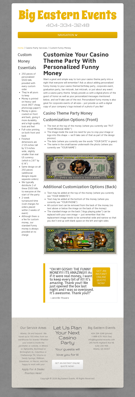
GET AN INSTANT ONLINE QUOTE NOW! (101, 277)
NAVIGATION (67, 35)
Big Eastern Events (67, 15)
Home (21, 47)
